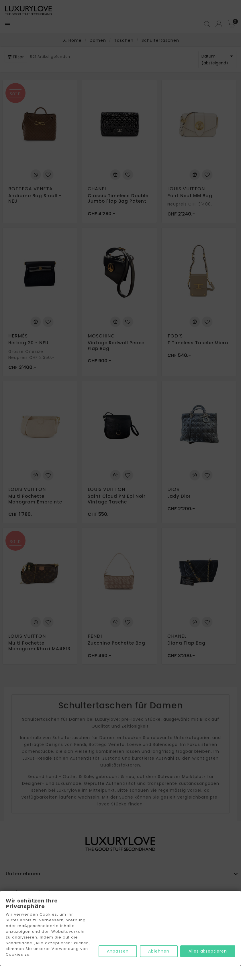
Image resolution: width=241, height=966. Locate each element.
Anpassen (117, 951)
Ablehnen (158, 951)
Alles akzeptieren (208, 951)
